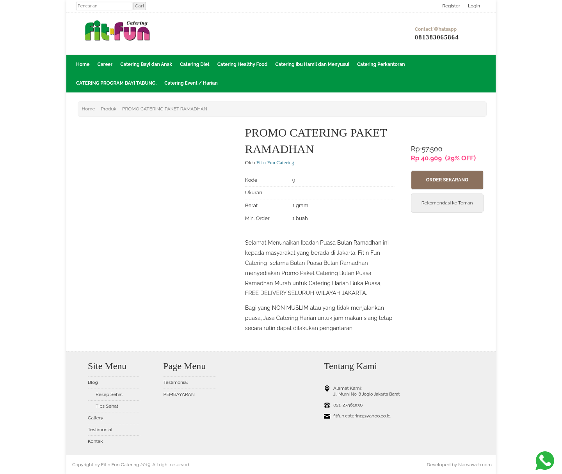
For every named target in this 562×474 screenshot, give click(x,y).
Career (104, 64)
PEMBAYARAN (179, 394)
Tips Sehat (107, 406)
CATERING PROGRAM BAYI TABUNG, (116, 83)
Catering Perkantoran (381, 64)
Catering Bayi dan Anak (146, 64)
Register (451, 6)
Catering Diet (195, 64)
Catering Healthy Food (242, 64)
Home (82, 64)
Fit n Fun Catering (275, 162)
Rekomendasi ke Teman (447, 203)
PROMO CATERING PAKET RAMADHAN (164, 109)
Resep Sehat (109, 394)
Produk (108, 109)
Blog (93, 382)
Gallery (95, 418)
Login (474, 6)
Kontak (95, 441)
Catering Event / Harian (190, 83)
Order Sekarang (447, 180)
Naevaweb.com (475, 464)
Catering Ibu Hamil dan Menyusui (312, 64)
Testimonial (100, 429)
